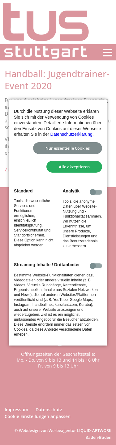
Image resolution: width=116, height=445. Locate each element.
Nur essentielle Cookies (67, 148)
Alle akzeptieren (74, 167)
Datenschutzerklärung (71, 134)
